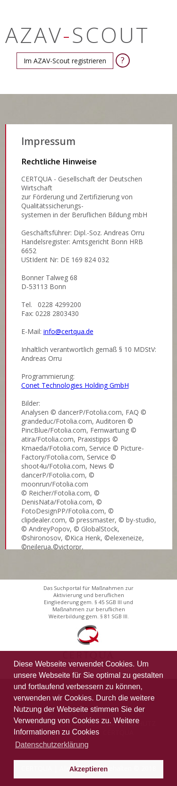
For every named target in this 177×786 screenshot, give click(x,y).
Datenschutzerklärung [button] (52, 745)
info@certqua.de (68, 331)
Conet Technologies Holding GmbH (75, 385)
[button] (65, 60)
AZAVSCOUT (77, 34)
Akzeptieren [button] (88, 769)
